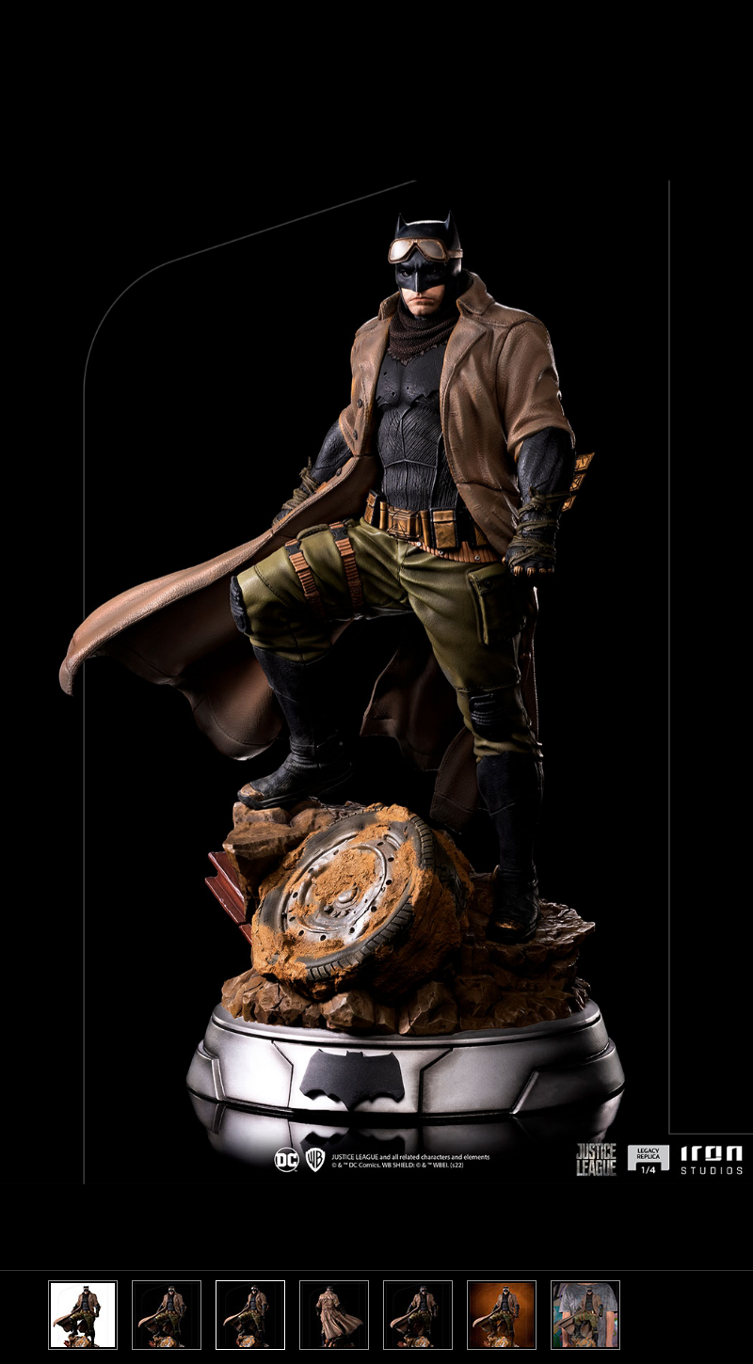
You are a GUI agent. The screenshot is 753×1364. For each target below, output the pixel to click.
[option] (376, 682)
